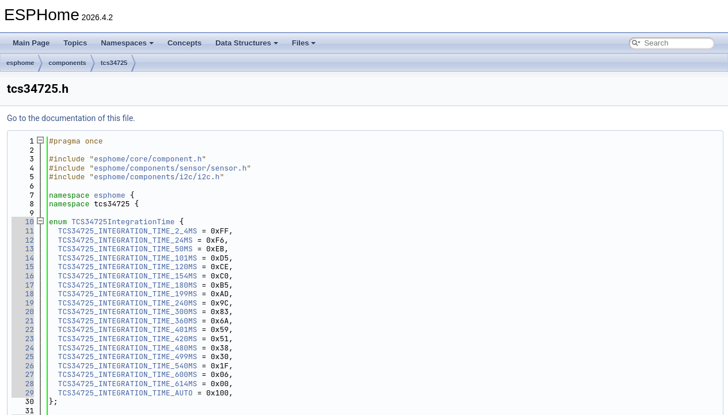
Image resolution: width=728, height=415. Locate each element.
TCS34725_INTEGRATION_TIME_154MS (128, 276)
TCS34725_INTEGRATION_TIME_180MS (128, 285)
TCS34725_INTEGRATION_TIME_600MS (128, 374)
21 (23, 321)
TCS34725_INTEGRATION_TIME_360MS (128, 321)
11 (23, 231)
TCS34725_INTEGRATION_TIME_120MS (128, 266)
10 (23, 222)
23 (23, 339)
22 (23, 329)
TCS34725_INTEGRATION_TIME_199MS (128, 294)
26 (23, 366)
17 (23, 285)
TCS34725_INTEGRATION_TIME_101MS (128, 258)
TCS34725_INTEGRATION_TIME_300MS (128, 311)
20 (23, 311)
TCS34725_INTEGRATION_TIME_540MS (128, 366)
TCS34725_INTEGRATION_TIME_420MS (128, 339)
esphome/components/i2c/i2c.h (156, 177)
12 (23, 240)
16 (23, 276)
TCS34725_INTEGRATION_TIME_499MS (128, 356)
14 (23, 258)
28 (23, 383)
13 (23, 249)
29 (23, 393)
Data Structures (246, 43)
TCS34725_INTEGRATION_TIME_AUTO (125, 393)
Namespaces (127, 43)
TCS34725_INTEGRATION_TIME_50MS (125, 249)
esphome (20, 62)
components (67, 62)
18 (23, 294)
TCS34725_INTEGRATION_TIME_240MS (128, 303)
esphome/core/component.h (148, 159)
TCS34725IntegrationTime (123, 222)
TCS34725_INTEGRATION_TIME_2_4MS (128, 231)
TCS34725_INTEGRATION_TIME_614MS (128, 383)
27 (23, 374)
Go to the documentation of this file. (71, 118)
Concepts (185, 43)
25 (23, 356)
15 (23, 266)
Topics (75, 43)
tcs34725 (114, 62)
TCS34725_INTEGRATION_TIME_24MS (125, 240)
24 (23, 348)
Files (304, 43)
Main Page (31, 43)
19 (23, 303)
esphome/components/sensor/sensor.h (170, 168)
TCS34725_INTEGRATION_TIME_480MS (128, 348)
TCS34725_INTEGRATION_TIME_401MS (128, 329)
